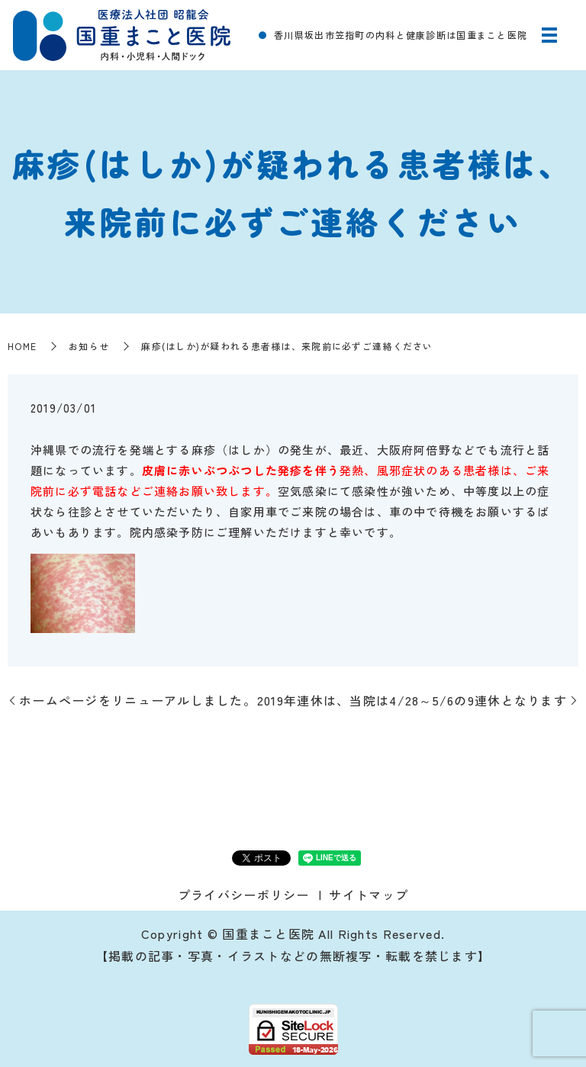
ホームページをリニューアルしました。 (137, 700)
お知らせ (89, 345)
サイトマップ (368, 894)
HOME (22, 345)
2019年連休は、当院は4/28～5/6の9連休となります (412, 700)
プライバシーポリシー (244, 894)
